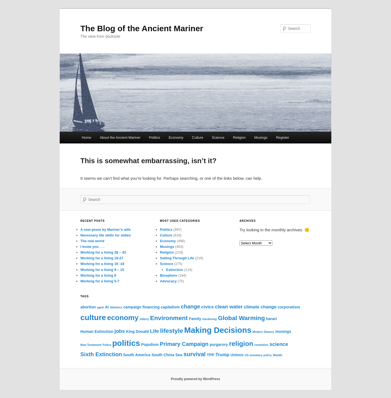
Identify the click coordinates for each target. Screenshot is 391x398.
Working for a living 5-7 (99, 281)
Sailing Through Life (177, 258)
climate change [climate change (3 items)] (260, 306)
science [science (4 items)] (279, 344)
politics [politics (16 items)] (126, 343)
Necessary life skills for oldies (105, 235)
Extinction (174, 270)
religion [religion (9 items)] (241, 343)
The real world (92, 241)
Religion (239, 137)
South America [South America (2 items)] (136, 355)
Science (218, 137)
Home (86, 137)
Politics (154, 137)
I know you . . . (92, 247)
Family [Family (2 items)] (195, 319)
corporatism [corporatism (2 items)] (289, 307)
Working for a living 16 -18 (102, 264)
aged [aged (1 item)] (100, 307)
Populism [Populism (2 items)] (150, 344)
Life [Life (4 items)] (154, 331)
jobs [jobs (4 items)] (119, 331)
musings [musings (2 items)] (283, 331)
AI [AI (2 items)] (107, 307)
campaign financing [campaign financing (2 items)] (141, 307)
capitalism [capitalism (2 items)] (170, 307)
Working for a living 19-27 (101, 258)
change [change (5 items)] (190, 306)
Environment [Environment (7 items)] (169, 317)
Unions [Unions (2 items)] (237, 355)
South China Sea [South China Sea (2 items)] (167, 355)
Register (282, 137)
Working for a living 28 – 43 (103, 252)
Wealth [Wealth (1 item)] (277, 355)
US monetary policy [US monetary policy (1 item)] (258, 355)
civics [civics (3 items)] (207, 306)
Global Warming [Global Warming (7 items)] (241, 317)
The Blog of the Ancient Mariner (141, 28)
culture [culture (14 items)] (93, 317)
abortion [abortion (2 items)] (88, 307)
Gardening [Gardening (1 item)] (209, 319)
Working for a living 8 (98, 275)
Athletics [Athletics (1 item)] (116, 307)
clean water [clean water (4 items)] (229, 306)
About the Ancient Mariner (120, 137)
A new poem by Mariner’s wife (105, 230)
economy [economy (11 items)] (123, 318)
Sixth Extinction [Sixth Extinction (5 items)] (101, 354)
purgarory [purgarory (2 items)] (219, 344)
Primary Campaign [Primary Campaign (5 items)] (184, 344)
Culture (197, 137)
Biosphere (168, 275)
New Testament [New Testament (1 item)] (90, 344)
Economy (176, 137)
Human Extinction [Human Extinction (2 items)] (96, 331)
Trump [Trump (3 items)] (222, 354)
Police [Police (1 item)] (107, 344)
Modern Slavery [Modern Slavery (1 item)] (263, 331)
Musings (260, 137)
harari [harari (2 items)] (271, 319)
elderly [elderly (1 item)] (144, 319)
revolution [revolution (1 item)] (261, 344)
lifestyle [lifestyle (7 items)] (171, 330)
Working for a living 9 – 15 (102, 270)
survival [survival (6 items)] (194, 354)
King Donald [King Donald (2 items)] (137, 331)
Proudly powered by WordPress (195, 379)
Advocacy (168, 281)
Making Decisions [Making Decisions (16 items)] (217, 330)
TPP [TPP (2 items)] (211, 355)
